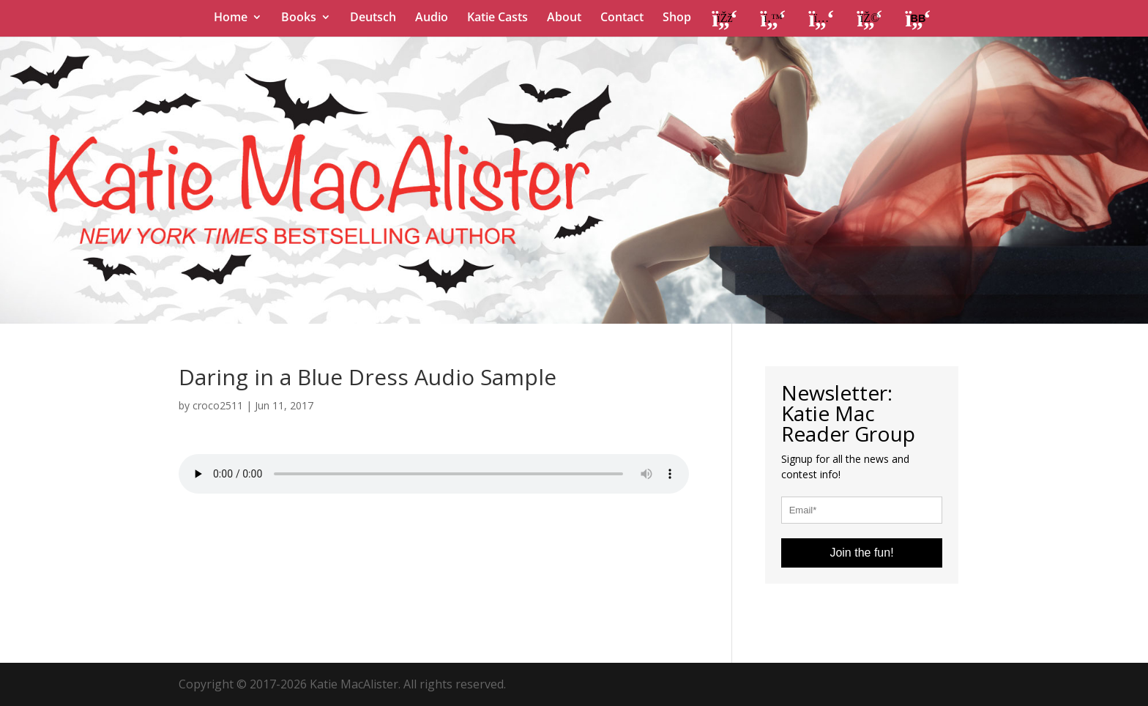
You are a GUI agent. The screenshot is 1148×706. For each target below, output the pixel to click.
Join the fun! (861, 552)
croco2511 (218, 405)
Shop (677, 18)
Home (230, 18)
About (564, 18)
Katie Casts (497, 18)
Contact (622, 18)
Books (298, 18)
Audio (431, 18)
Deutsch (373, 18)
